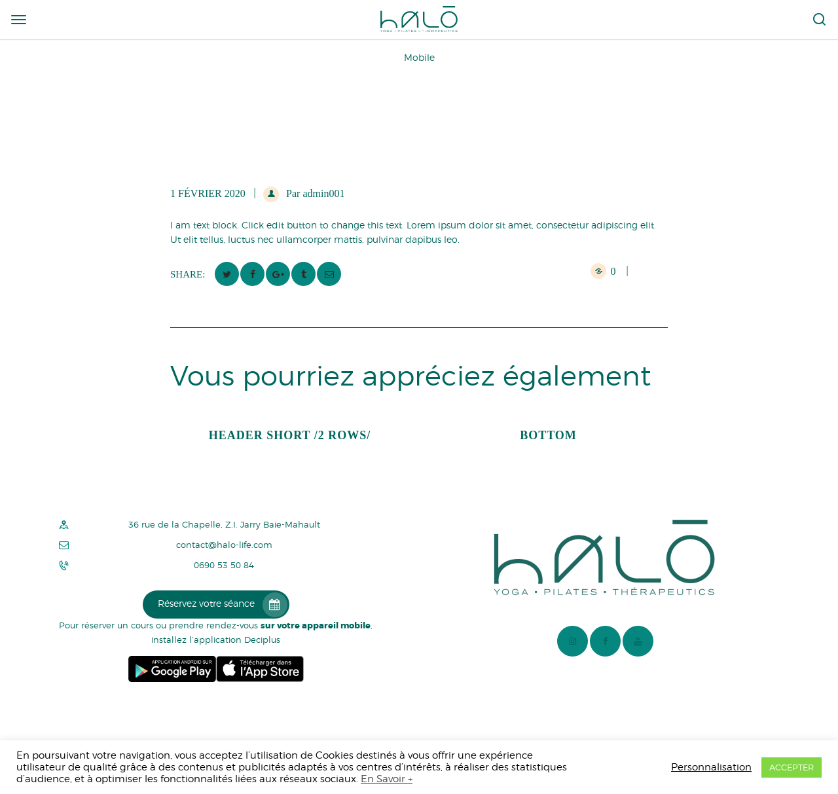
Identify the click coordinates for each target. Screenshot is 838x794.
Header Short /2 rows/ (290, 435)
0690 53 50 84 (224, 565)
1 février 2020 (208, 193)
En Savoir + (386, 778)
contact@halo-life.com (224, 545)
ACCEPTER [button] (791, 767)
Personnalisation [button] (711, 766)
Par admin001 (313, 193)
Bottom (548, 435)
